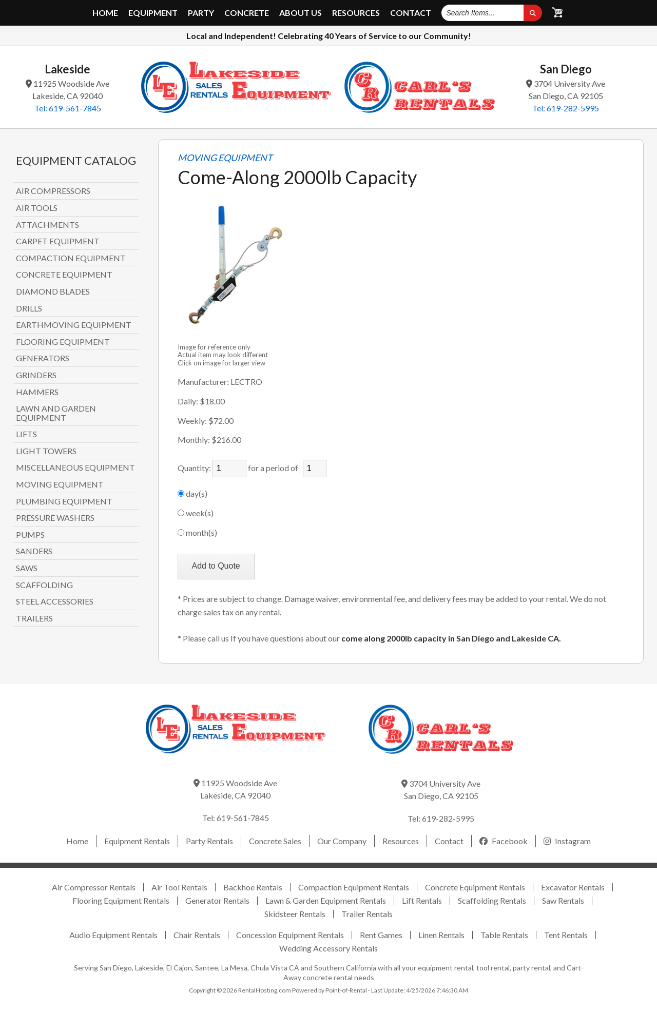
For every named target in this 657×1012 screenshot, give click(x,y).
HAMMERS (37, 392)
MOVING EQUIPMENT (60, 484)
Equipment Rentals (137, 841)
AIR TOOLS (36, 207)
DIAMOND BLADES (53, 291)
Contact (410, 13)
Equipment (153, 13)
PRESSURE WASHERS (55, 517)
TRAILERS (34, 618)
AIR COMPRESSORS (53, 191)
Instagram (567, 841)
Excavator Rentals (573, 887)
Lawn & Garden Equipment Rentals (325, 900)
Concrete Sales (275, 841)
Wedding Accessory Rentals (328, 948)
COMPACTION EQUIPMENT (71, 258)
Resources (356, 13)
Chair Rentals (196, 935)
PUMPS (30, 534)
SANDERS (34, 551)
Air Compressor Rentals (94, 887)
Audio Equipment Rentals (113, 935)
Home (105, 13)
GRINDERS (36, 375)
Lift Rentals (422, 900)
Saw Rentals (563, 900)
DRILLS (29, 308)
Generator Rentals (217, 900)
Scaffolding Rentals (492, 900)
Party (201, 13)
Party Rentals (209, 841)
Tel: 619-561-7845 (67, 108)
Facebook (503, 841)
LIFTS (26, 434)
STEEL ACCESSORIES (54, 601)
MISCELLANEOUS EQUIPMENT (75, 467)
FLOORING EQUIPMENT (63, 341)
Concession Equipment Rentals (290, 935)
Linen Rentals (441, 935)
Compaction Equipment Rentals (353, 887)
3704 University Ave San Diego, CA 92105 (565, 90)
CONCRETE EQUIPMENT (64, 274)
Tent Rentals (566, 935)
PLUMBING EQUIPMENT (64, 501)
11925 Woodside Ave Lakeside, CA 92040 (67, 90)
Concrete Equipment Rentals (475, 887)
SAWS (26, 568)
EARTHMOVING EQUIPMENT (73, 324)
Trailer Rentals (367, 914)
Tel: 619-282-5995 (565, 108)
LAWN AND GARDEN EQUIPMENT (56, 413)
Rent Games (381, 935)
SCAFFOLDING (44, 585)
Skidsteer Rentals (294, 914)
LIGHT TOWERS (46, 451)
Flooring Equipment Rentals (120, 900)
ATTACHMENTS (47, 224)
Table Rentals (504, 935)
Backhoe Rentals (252, 887)
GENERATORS (42, 358)
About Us (300, 13)
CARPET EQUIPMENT (58, 241)
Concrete (246, 13)
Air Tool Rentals (179, 887)
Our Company (341, 841)
